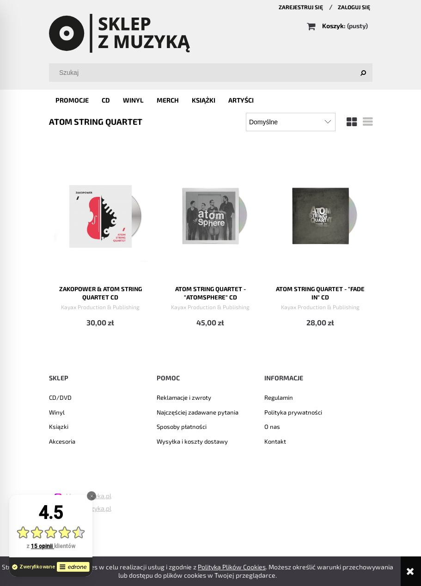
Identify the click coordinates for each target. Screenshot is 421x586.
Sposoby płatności (182, 426)
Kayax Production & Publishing (100, 307)
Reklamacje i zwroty (184, 397)
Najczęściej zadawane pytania (197, 412)
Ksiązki (58, 426)
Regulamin (278, 397)
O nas (272, 426)
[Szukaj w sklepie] (212, 72)
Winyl (57, 412)
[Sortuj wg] (290, 122)
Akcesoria (62, 441)
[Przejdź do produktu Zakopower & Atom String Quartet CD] (100, 214)
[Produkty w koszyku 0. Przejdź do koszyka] (338, 26)
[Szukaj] (363, 72)
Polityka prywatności (293, 412)
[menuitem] (72, 100)
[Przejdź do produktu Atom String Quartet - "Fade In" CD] (320, 214)
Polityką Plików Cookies (232, 567)
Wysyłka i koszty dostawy (192, 441)
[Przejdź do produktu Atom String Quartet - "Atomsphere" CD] (210, 214)
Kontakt (275, 441)
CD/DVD (60, 397)
